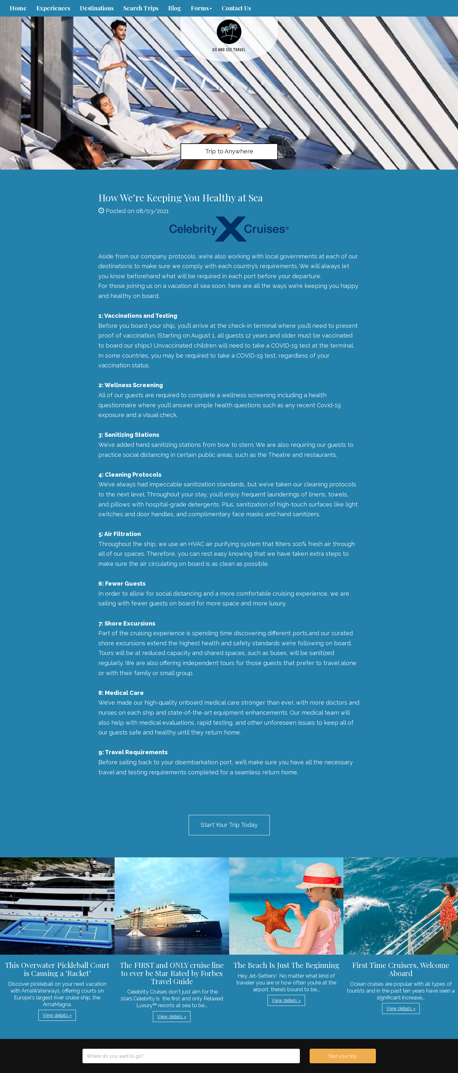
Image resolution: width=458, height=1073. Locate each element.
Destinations (97, 8)
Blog (174, 8)
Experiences (53, 8)
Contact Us (236, 8)
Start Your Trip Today (229, 824)
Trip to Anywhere (229, 151)
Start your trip (342, 1056)
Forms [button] (201, 8)
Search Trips (140, 8)
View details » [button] (57, 1015)
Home (18, 8)
